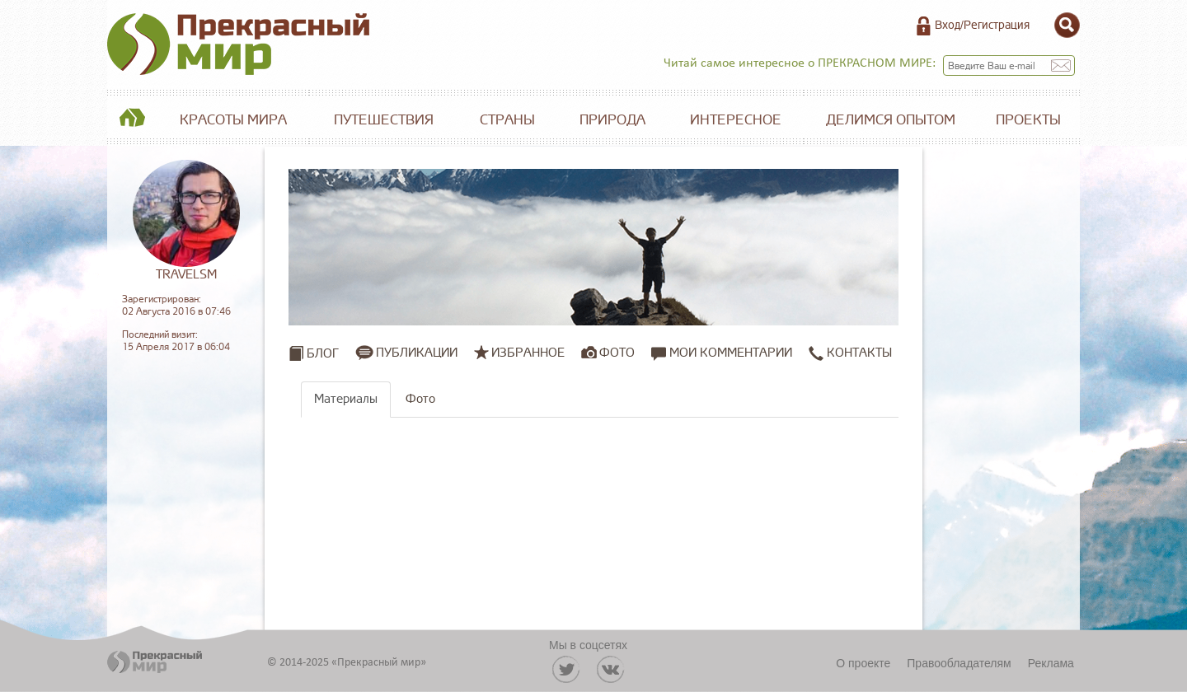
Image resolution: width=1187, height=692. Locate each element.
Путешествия (384, 120)
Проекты (1028, 120)
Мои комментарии (721, 353)
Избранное (528, 352)
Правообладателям (959, 663)
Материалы (346, 399)
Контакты (850, 353)
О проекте (863, 663)
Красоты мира (233, 120)
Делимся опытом (890, 120)
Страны (507, 120)
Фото (617, 352)
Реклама (1051, 663)
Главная (132, 120)
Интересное (735, 120)
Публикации (416, 352)
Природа (612, 120)
